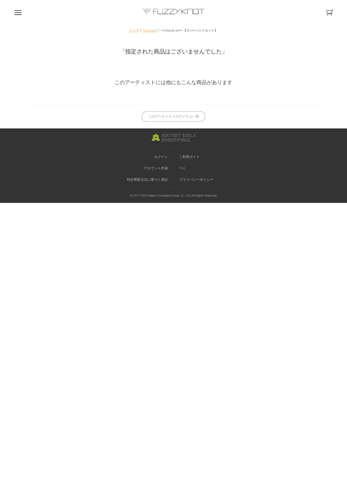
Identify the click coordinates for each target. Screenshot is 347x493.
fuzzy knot (149, 30)
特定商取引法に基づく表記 (147, 180)
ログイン (161, 157)
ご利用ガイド (189, 157)
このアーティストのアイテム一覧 (173, 116)
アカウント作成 (156, 168)
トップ (134, 30)
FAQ (182, 168)
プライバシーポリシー (196, 180)
